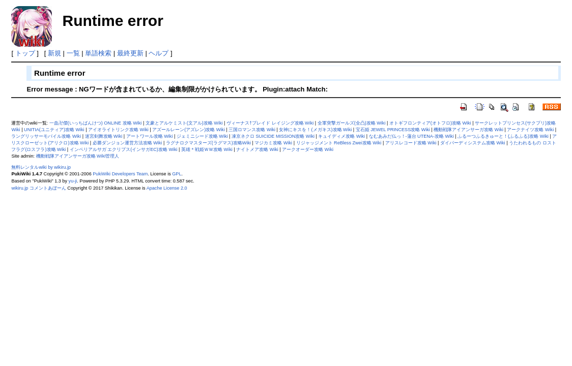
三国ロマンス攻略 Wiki (251, 129)
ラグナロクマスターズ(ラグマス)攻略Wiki (208, 142)
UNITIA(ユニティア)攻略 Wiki (54, 129)
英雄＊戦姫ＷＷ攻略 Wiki (207, 149)
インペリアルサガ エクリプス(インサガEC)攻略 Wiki (124, 149)
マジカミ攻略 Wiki (273, 142)
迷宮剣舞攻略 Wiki (104, 136)
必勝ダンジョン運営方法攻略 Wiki (127, 142)
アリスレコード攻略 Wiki (411, 142)
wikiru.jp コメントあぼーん (38, 188)
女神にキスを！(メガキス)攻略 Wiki (315, 129)
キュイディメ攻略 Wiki (341, 136)
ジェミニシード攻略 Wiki (202, 136)
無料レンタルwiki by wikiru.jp (41, 167)
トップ (25, 53)
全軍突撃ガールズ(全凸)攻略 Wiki (352, 123)
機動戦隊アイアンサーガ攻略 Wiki (468, 129)
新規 (54, 53)
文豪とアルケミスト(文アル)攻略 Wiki (184, 123)
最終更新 (130, 53)
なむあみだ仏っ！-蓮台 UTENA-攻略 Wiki (411, 136)
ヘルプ (158, 53)
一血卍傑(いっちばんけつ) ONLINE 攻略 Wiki (95, 123)
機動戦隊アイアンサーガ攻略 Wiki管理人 (78, 156)
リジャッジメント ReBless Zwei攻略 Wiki (339, 142)
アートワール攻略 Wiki (149, 136)
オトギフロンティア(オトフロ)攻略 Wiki (430, 123)
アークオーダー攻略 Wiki (307, 149)
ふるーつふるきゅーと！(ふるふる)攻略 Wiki (503, 136)
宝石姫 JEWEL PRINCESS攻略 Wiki (393, 129)
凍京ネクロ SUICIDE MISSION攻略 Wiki (273, 136)
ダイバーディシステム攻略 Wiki (472, 142)
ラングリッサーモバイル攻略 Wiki (46, 136)
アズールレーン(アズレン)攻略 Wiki (188, 129)
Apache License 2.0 (167, 188)
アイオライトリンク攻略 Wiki (118, 129)
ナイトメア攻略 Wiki (257, 149)
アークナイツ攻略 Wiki (530, 129)
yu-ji (73, 181)
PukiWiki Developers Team (120, 173)
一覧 (73, 53)
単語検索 (98, 53)
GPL (176, 173)
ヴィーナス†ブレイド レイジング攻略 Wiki (269, 123)
